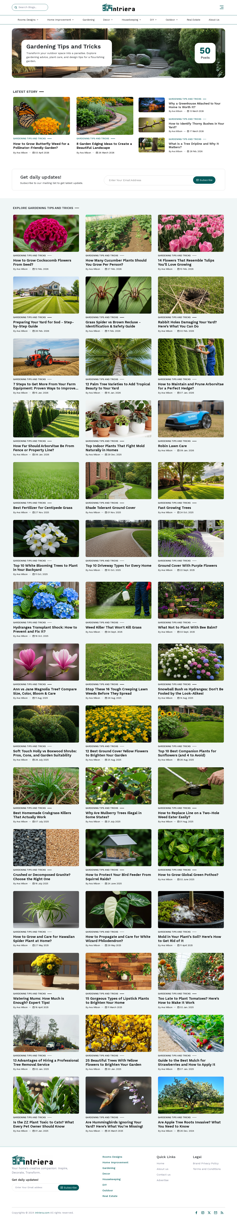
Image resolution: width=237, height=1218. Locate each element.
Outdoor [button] (170, 19)
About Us (214, 19)
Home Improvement (115, 1162)
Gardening (88, 19)
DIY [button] (152, 19)
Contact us (164, 1174)
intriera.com (42, 1212)
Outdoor (107, 1190)
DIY (104, 1184)
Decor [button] (106, 19)
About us (162, 1169)
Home (160, 1163)
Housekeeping (111, 1179)
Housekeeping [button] (130, 19)
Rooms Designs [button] (26, 19)
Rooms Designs (112, 1156)
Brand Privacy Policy (206, 1163)
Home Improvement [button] (59, 19)
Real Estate (193, 19)
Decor (106, 1173)
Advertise (163, 1180)
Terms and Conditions (207, 1169)
